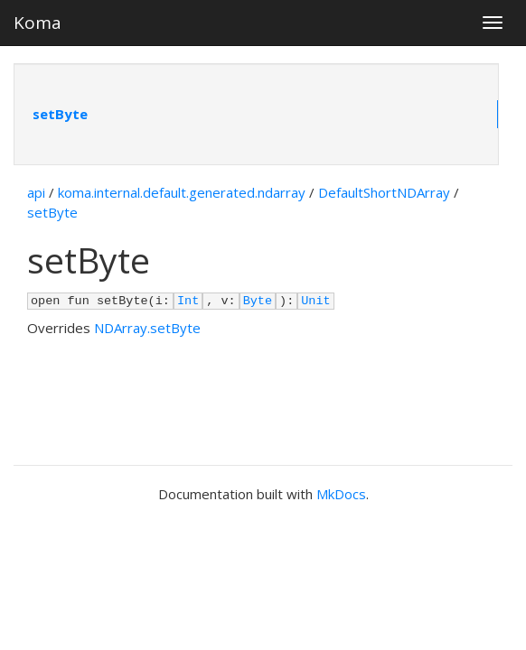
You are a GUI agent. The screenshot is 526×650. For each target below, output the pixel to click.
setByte (60, 114)
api (36, 192)
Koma (37, 22)
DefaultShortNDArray (384, 192)
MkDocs (341, 494)
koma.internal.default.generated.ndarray (181, 192)
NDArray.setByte (147, 328)
